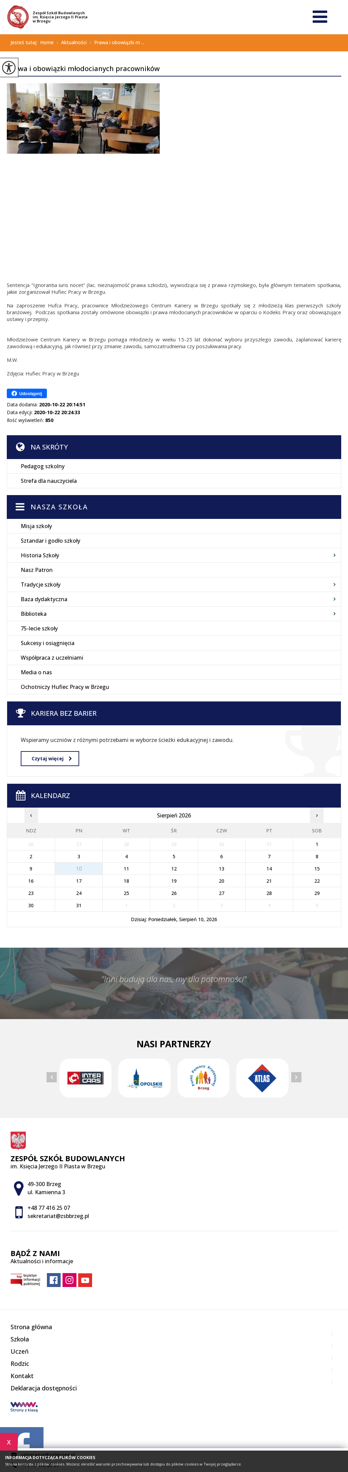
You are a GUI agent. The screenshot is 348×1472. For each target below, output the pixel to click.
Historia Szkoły (40, 555)
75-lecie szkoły (39, 628)
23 (31, 893)
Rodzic (20, 1363)
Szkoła (20, 1339)
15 (317, 868)
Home (47, 42)
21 (269, 881)
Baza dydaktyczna (44, 599)
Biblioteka (34, 613)
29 (317, 893)
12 (174, 868)
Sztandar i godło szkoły (50, 540)
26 (174, 893)
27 (221, 893)
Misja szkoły (36, 526)
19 (174, 881)
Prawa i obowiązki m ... (115, 43)
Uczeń (20, 1351)
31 (79, 905)
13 (221, 868)
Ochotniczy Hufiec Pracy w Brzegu (65, 687)
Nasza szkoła (59, 506)
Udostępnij (27, 393)
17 (79, 881)
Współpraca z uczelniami (52, 657)
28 (269, 893)
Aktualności (70, 43)
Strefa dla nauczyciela (49, 481)
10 (79, 868)
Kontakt (22, 1376)
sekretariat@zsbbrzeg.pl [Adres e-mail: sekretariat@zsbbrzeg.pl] (58, 1216)
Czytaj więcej (52, 758)
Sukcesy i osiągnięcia (47, 643)
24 (79, 893)
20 (221, 881)
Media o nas (36, 672)
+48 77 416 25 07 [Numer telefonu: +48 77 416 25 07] (49, 1208)
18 (126, 881)
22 (317, 881)
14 (269, 868)
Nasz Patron (37, 570)
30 (31, 905)
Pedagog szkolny (43, 466)
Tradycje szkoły (40, 584)
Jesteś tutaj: (25, 42)
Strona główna (31, 1327)
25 (126, 893)
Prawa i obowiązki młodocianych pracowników (83, 69)
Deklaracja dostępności (44, 1388)
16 (31, 881)
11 (126, 868)
